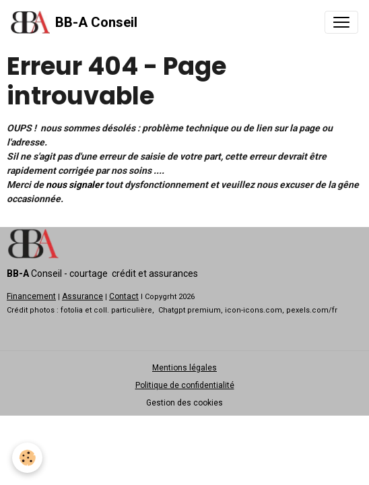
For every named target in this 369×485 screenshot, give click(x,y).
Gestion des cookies (184, 403)
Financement (31, 296)
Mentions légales (184, 368)
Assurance (82, 296)
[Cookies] (27, 458)
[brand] (74, 22)
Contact (124, 296)
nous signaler (74, 184)
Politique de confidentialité (184, 385)
